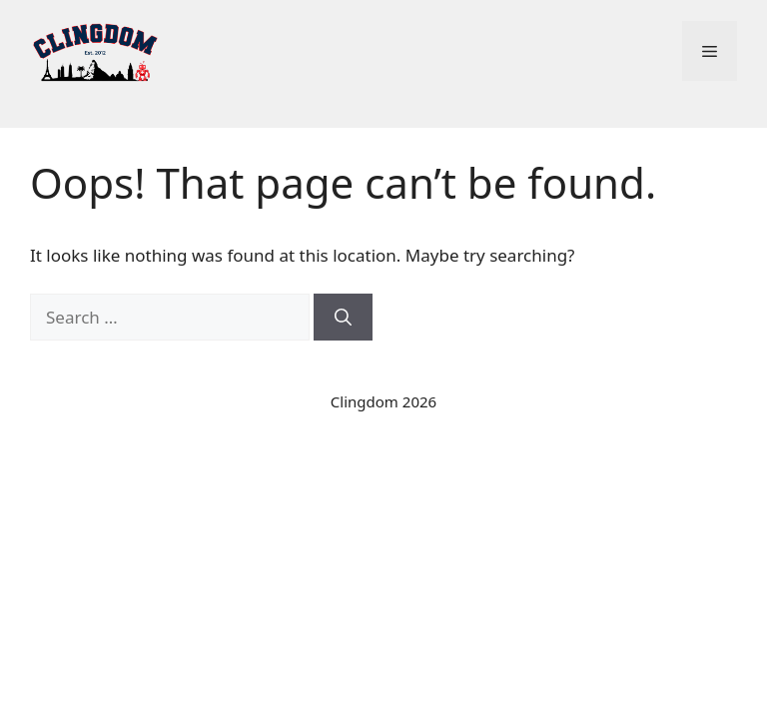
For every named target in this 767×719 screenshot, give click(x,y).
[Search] (343, 318)
